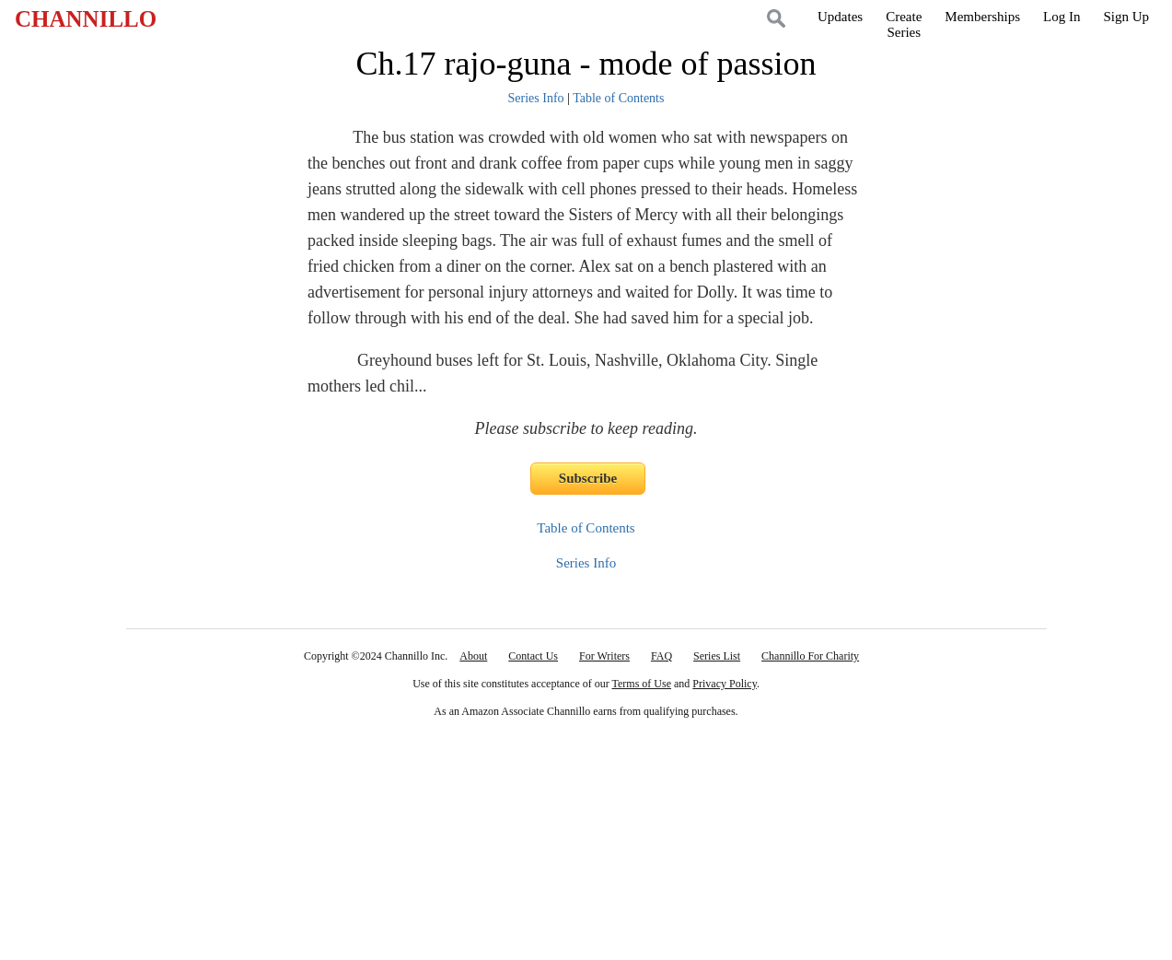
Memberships (982, 16)
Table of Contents (618, 98)
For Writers (604, 656)
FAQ (661, 656)
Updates (840, 16)
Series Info (536, 98)
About (473, 656)
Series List (716, 656)
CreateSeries (904, 24)
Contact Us (533, 656)
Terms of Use (641, 683)
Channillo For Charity (810, 656)
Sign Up (1126, 16)
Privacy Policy (724, 683)
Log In (1061, 16)
